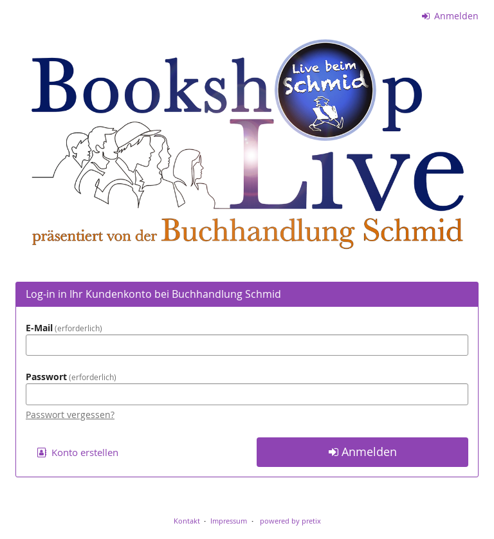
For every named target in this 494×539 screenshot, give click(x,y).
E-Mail (64, 328)
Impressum (228, 520)
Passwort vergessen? (70, 414)
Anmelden (450, 16)
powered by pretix (290, 520)
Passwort (71, 376)
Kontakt (187, 520)
